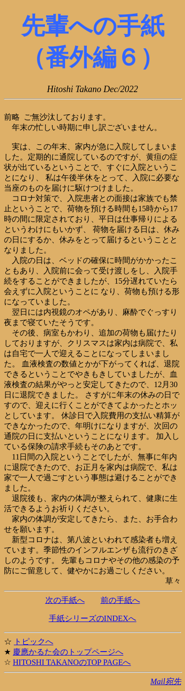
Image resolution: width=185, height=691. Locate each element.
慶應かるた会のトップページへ (68, 652)
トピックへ (33, 641)
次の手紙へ (65, 600)
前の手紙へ (120, 600)
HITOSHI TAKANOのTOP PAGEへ (72, 662)
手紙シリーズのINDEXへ (93, 618)
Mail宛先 (165, 681)
